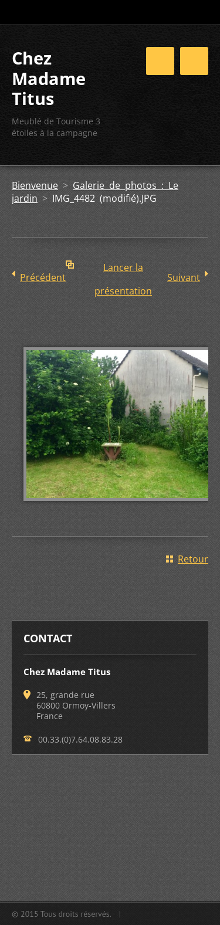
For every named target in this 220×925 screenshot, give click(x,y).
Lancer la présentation (123, 270)
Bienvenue (35, 185)
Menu (194, 61)
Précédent (43, 277)
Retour (193, 559)
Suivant (183, 277)
